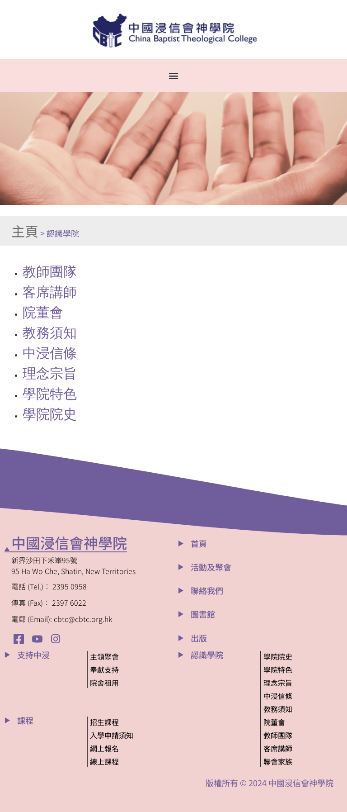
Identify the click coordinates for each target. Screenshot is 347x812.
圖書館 (203, 614)
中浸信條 (50, 353)
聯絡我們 (207, 590)
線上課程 (104, 761)
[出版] (181, 638)
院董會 (43, 312)
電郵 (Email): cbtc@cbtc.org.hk (61, 618)
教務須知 (50, 333)
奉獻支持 (104, 669)
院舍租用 (104, 682)
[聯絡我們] (181, 591)
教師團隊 (50, 272)
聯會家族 (277, 761)
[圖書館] (181, 614)
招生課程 (104, 722)
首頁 (199, 543)
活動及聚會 (211, 567)
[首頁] (181, 543)
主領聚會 (104, 656)
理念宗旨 (50, 373)
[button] (173, 75)
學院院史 (50, 414)
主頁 (24, 231)
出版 (199, 638)
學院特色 (50, 394)
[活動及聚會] (181, 567)
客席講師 (50, 292)
